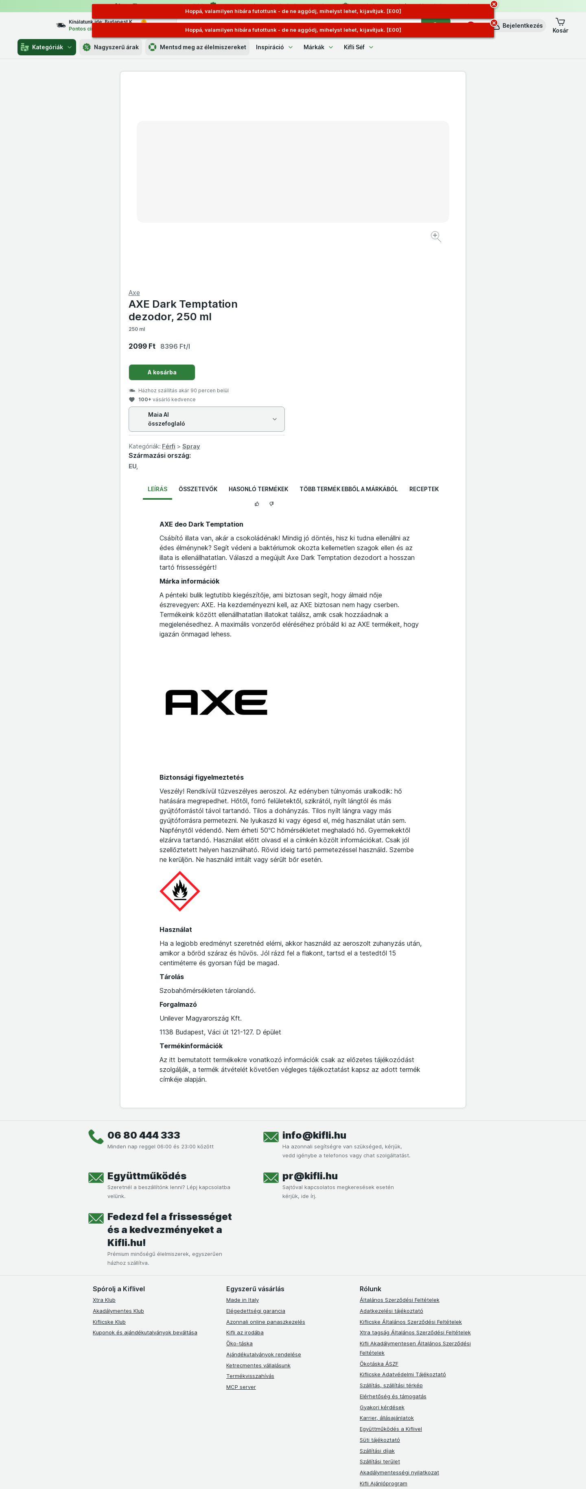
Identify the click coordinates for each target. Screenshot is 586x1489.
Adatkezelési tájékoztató (391, 1115)
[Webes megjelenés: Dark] (333, 1473)
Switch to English (307, 1439)
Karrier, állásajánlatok (387, 1222)
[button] (517, 25)
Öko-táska (239, 1147)
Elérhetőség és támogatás (393, 1200)
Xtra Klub (104, 1104)
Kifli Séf (359, 47)
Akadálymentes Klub (118, 1115)
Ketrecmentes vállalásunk (258, 1169)
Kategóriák (47, 47)
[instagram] (251, 1318)
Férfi (341, 250)
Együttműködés (146, 980)
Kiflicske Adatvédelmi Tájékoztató (403, 1178)
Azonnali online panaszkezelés (265, 1125)
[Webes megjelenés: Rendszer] (260, 1473)
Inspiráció (275, 47)
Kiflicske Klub (109, 1125)
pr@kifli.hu (310, 980)
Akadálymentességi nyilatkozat (399, 1276)
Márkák (319, 47)
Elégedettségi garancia (255, 1115)
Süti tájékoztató (380, 1244)
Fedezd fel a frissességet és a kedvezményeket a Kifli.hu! (169, 1034)
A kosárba (334, 176)
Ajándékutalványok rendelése (263, 1158)
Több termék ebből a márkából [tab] (349, 293)
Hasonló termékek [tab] (258, 293)
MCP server (241, 1191)
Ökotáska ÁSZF (379, 1167)
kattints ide (198, 1419)
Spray (364, 250)
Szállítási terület (380, 1265)
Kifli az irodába (245, 1136)
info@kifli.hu (314, 939)
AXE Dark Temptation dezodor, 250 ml (355, 114)
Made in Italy (242, 1104)
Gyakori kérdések (382, 1211)
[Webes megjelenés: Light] (300, 1473)
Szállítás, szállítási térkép (391, 1189)
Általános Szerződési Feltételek (400, 1104)
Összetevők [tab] (198, 293)
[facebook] (231, 1318)
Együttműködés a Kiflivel (391, 1233)
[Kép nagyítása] (264, 212)
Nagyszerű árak (111, 47)
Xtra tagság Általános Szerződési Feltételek (415, 1136)
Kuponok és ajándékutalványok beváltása (145, 1136)
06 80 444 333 (143, 939)
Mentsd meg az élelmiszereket (197, 47)
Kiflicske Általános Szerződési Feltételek (411, 1125)
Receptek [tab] (424, 293)
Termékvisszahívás (250, 1180)
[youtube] (270, 1318)
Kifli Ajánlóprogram (383, 1287)
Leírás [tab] (157, 293)
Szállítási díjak (377, 1254)
